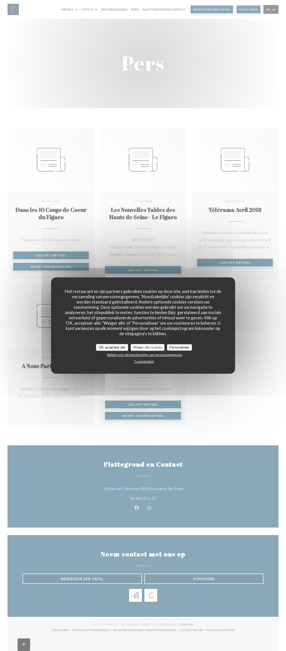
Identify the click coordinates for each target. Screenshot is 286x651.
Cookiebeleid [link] (144, 362)
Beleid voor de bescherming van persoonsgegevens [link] (144, 355)
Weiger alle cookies (147, 347)
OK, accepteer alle (112, 347)
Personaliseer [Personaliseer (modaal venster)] (179, 347)
